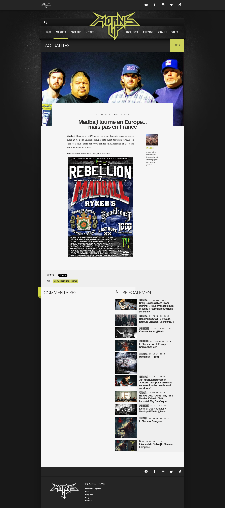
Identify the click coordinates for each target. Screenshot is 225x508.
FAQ (87, 498)
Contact (88, 501)
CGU (87, 492)
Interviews (148, 35)
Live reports (132, 35)
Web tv (174, 35)
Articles (90, 35)
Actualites (61, 35)
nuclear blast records (61, 281)
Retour (177, 45)
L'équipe (89, 495)
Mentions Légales (93, 489)
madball (74, 281)
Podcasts (162, 35)
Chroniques (76, 35)
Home (49, 35)
